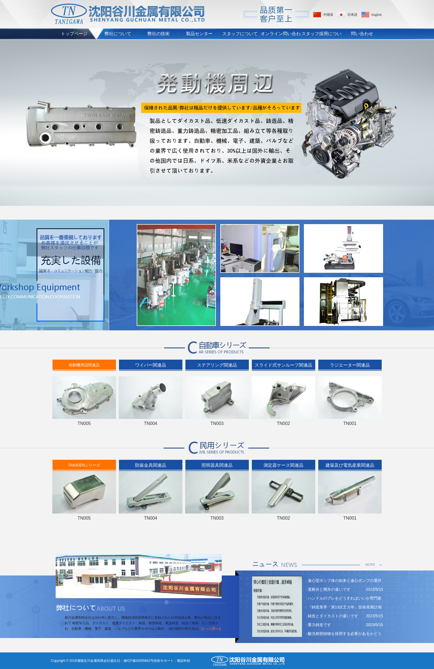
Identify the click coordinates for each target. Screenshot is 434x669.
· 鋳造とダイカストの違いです (332, 616)
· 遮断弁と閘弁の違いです (328, 589)
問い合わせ (362, 33)
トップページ (74, 33)
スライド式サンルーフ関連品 (283, 365)
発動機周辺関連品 (84, 365)
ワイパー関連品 (150, 365)
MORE (370, 565)
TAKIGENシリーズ (84, 465)
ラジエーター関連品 (350, 365)
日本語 (352, 15)
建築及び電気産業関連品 (350, 465)
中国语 (328, 15)
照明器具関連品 (217, 465)
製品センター (199, 33)
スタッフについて (240, 33)
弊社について (118, 33)
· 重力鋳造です (318, 625)
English (376, 15)
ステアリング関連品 (217, 365)
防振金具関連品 (150, 465)
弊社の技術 (159, 33)
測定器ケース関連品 (283, 465)
